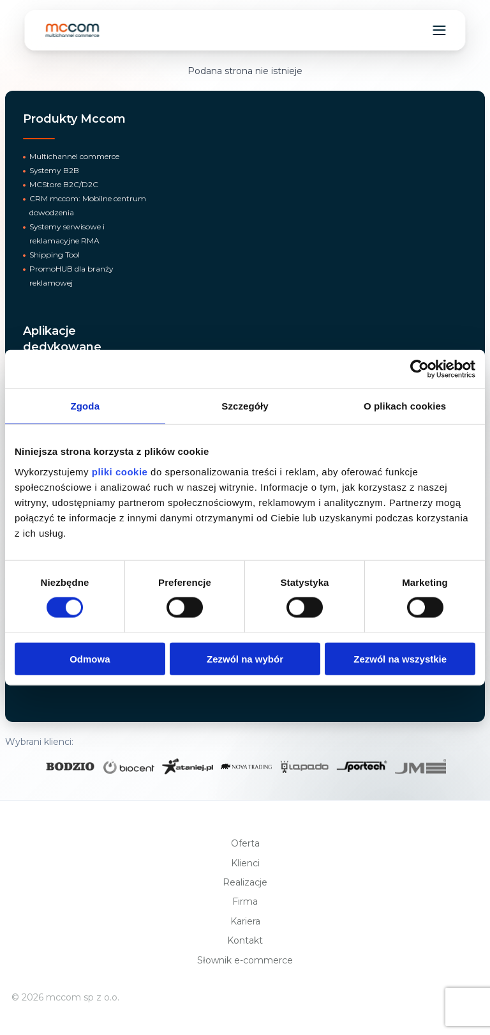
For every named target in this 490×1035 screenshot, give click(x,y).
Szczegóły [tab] (244, 406)
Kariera (245, 921)
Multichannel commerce (74, 156)
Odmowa (90, 658)
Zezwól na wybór (245, 658)
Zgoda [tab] (85, 406)
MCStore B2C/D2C (63, 184)
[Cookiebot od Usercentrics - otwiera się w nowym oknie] (419, 369)
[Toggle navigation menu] (439, 30)
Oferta (245, 843)
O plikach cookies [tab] (405, 406)
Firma (245, 901)
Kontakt (245, 940)
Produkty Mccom (74, 119)
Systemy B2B (54, 170)
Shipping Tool (54, 254)
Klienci (245, 863)
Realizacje (245, 882)
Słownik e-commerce (245, 960)
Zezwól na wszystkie (400, 658)
